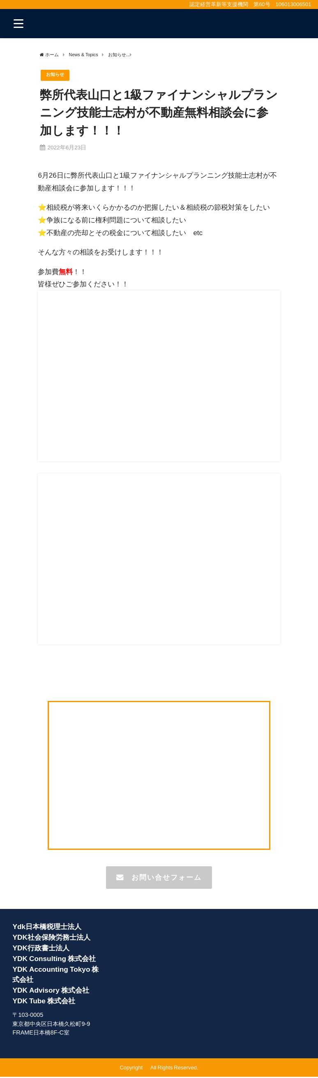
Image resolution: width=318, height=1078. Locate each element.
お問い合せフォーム (159, 878)
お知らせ (56, 75)
